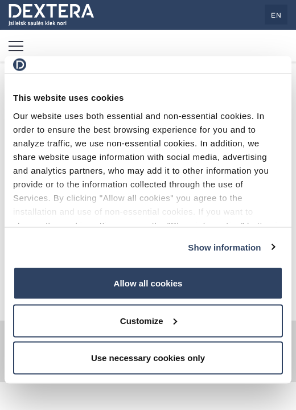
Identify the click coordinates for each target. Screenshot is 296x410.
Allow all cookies (148, 283)
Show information (224, 247)
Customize (148, 320)
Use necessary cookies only (148, 358)
